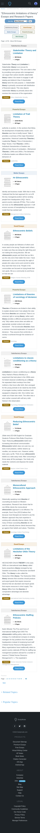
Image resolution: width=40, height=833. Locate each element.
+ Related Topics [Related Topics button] (9, 692)
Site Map (20, 787)
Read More (19, 101)
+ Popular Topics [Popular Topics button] (9, 702)
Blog (19, 784)
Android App (19, 765)
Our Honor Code (20, 812)
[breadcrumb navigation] (20, 9)
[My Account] (36, 4)
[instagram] (25, 727)
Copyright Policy (20, 806)
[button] (2, 3)
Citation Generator (19, 759)
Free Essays (19, 747)
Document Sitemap (20, 742)
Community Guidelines (20, 809)
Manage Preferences (19, 820)
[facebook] (15, 727)
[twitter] (20, 727)
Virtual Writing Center (19, 750)
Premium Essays (20, 745)
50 (26, 679)
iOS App (20, 762)
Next (4, 683)
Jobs (16, 781)
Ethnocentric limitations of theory (23, 8)
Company (19, 775)
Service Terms (20, 818)
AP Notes (19, 753)
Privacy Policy (20, 815)
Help (19, 793)
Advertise (19, 778)
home (3, 8)
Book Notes (20, 756)
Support (20, 790)
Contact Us (20, 796)
